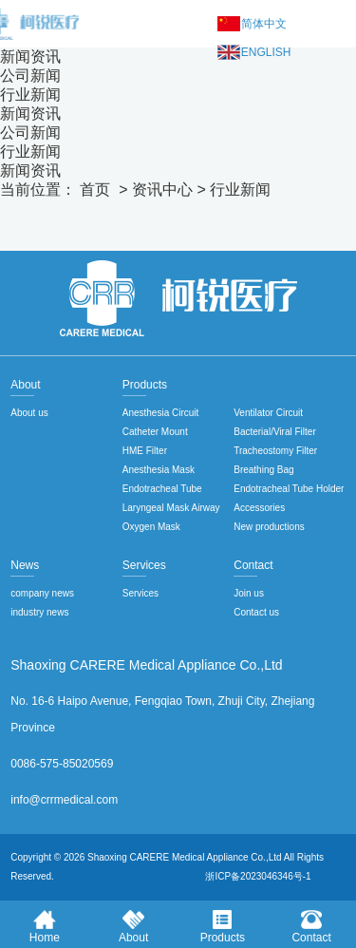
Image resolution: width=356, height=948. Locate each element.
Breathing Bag (263, 470)
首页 (95, 189)
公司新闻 (30, 75)
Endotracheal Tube (162, 488)
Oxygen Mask (151, 526)
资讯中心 (162, 189)
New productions (269, 526)
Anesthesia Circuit (160, 413)
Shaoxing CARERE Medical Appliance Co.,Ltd (184, 857)
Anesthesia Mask (158, 470)
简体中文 (264, 23)
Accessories (259, 507)
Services (140, 593)
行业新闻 (30, 94)
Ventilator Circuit (268, 413)
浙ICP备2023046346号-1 (257, 876)
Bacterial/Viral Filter (275, 432)
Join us (249, 593)
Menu (337, 24)
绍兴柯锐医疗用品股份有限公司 (178, 298)
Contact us (256, 612)
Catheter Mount (155, 432)
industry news (39, 612)
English (266, 52)
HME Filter (144, 451)
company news (42, 593)
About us (28, 413)
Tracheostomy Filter (275, 451)
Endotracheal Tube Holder (289, 488)
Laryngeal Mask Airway (171, 507)
